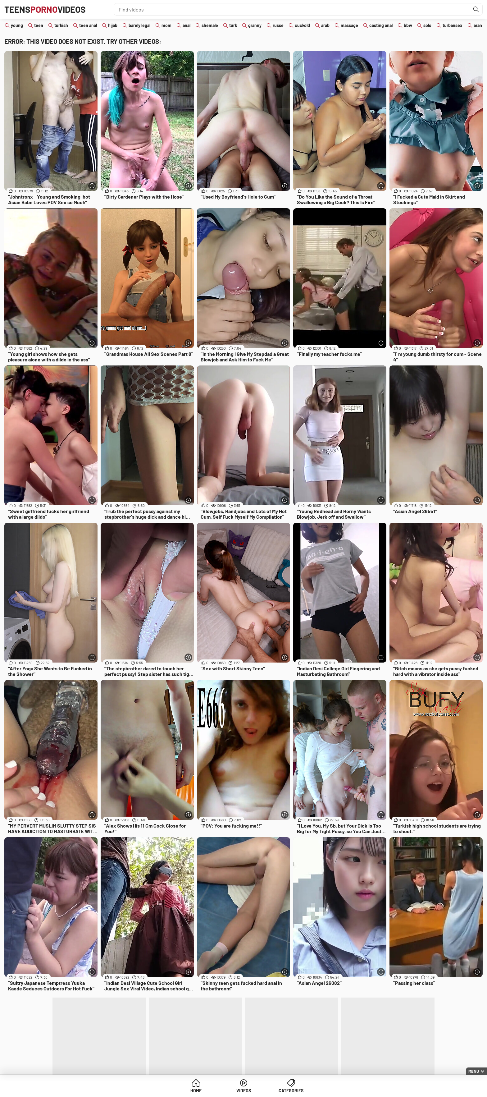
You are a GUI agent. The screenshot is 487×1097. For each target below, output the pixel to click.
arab (325, 25)
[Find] (476, 9)
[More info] (92, 186)
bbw (408, 25)
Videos (243, 1090)
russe (278, 25)
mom (166, 25)
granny (255, 25)
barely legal (139, 25)
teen (38, 25)
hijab (112, 25)
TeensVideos (45, 9)
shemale (210, 25)
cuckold (302, 25)
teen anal (88, 25)
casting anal (381, 25)
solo (427, 25)
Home (196, 1090)
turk (233, 25)
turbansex (452, 25)
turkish (61, 25)
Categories (291, 1090)
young (17, 25)
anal (186, 25)
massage (349, 25)
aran (478, 25)
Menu (473, 1071)
